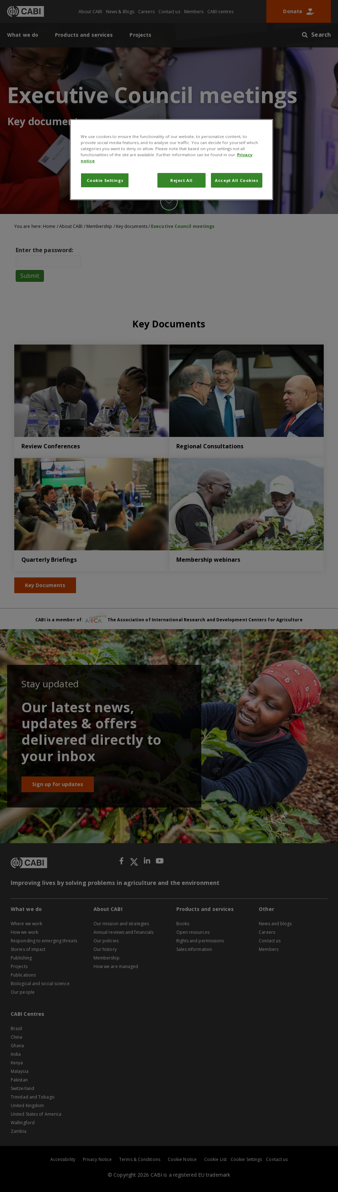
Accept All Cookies (236, 180)
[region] (171, 159)
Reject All (181, 180)
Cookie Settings (105, 180)
